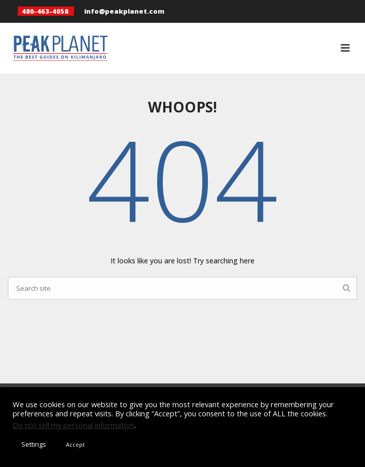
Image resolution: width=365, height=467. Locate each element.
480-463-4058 (45, 11)
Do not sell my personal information (73, 425)
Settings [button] (33, 444)
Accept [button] (75, 444)
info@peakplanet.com (124, 11)
